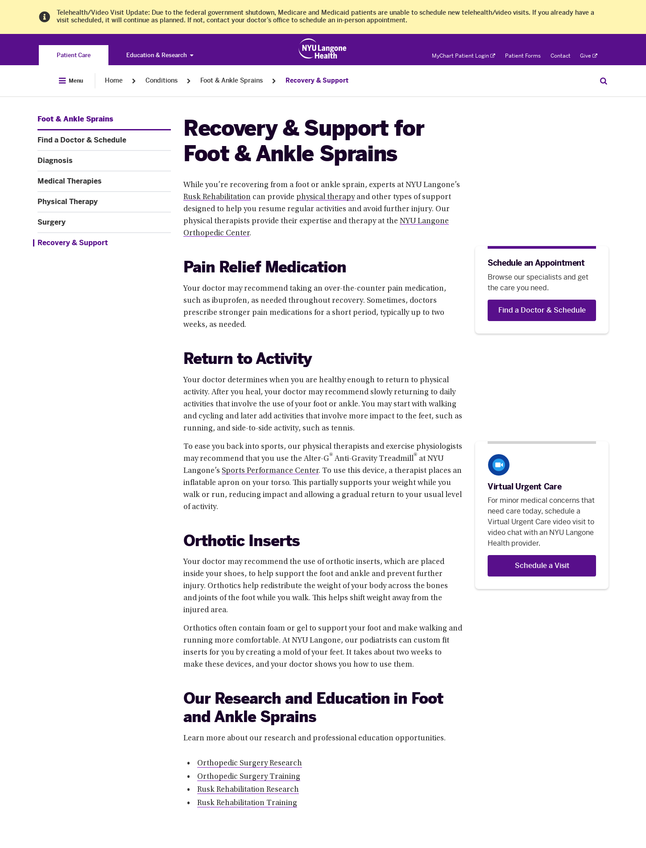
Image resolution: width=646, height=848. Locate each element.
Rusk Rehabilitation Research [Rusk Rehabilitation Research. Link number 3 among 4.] (248, 790)
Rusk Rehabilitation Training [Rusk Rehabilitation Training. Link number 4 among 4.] (247, 803)
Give (588, 56)
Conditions (161, 80)
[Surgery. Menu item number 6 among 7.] (104, 222)
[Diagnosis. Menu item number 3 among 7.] (104, 160)
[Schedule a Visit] (542, 565)
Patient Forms (523, 56)
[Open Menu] (70, 81)
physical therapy (325, 197)
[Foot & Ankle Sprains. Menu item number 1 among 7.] (75, 119)
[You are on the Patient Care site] (73, 55)
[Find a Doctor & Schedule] (542, 310)
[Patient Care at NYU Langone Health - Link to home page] (322, 48)
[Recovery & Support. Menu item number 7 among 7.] (102, 242)
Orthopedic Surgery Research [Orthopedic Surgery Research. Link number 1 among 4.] (249, 764)
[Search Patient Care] (603, 81)
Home (114, 80)
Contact (561, 56)
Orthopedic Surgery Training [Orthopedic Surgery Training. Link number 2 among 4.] (248, 777)
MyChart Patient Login (463, 56)
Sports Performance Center (270, 471)
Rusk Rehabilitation (217, 197)
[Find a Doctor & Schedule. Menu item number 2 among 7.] (104, 140)
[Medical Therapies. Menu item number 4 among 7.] (104, 181)
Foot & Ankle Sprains (231, 80)
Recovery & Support (317, 80)
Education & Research (159, 55)
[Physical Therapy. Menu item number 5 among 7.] (104, 201)
